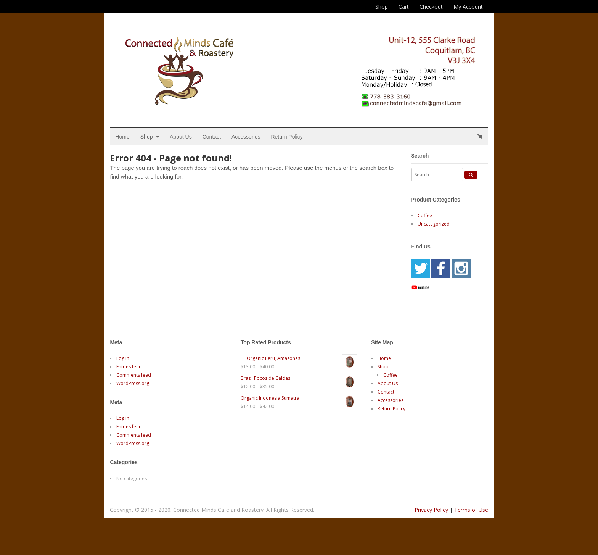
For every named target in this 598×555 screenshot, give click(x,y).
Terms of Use (461, 521)
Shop (381, 6)
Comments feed (143, 387)
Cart (404, 6)
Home (132, 148)
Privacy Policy (421, 521)
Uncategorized (428, 235)
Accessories (255, 148)
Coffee (419, 227)
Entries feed (139, 378)
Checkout (431, 6)
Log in (132, 370)
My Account (468, 6)
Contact (221, 148)
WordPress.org (142, 395)
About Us (191, 148)
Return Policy (296, 148)
